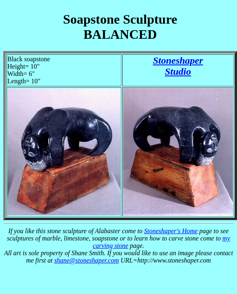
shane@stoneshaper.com (86, 260)
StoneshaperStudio (178, 66)
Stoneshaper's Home (171, 230)
